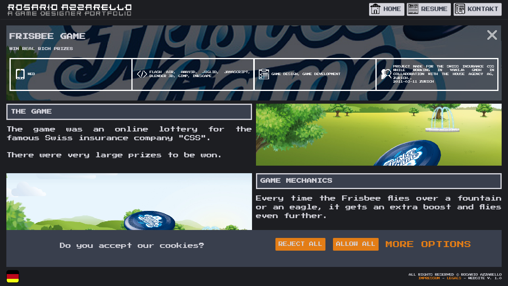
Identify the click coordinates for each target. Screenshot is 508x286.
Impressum (429, 278)
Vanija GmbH (466, 70)
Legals (454, 278)
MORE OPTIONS (428, 244)
